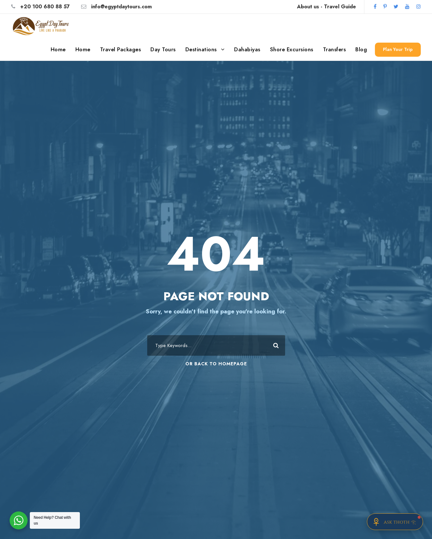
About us (308, 6)
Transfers (334, 49)
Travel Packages (120, 49)
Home (58, 49)
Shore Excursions (291, 49)
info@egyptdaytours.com (121, 6)
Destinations (201, 49)
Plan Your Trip (398, 49)
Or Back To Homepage (216, 364)
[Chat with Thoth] (395, 521)
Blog (361, 49)
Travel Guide (340, 6)
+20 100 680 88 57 (45, 6)
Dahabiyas (247, 49)
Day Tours (163, 49)
